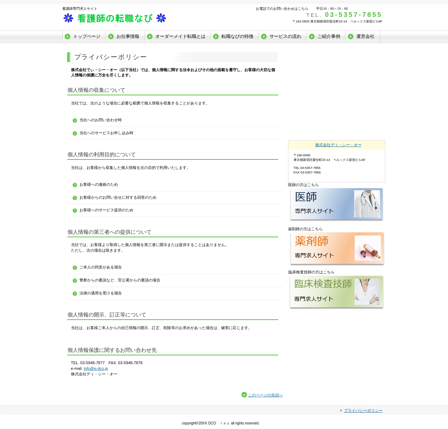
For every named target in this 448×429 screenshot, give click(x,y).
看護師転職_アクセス (337, 123)
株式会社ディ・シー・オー (132, 18)
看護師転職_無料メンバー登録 (337, 63)
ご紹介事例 (328, 36)
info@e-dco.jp (96, 368)
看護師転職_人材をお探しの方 (337, 93)
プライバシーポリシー (363, 410)
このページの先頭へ (265, 395)
